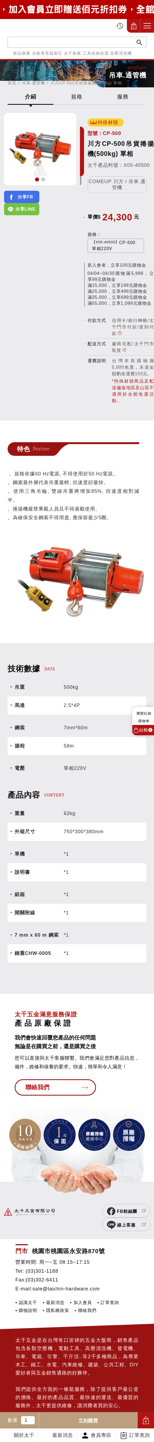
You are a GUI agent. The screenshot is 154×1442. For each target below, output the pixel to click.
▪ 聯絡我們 (85, 1299)
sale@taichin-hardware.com (66, 1277)
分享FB (25, 197)
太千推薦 (72, 53)
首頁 (12, 83)
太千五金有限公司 (33, 26)
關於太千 (24, 1435)
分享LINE (25, 209)
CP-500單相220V (114, 245)
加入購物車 (146, 1420)
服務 (123, 97)
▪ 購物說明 (26, 1299)
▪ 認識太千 (26, 1291)
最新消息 (62, 1435)
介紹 (30, 97)
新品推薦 (21, 53)
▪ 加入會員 (81, 1291)
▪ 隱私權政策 (56, 1299)
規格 (76, 97)
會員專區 (101, 1435)
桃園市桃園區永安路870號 (68, 1240)
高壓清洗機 (121, 53)
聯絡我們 (37, 1087)
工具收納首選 (96, 53)
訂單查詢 (139, 1435)
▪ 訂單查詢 (108, 1291)
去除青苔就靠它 (47, 53)
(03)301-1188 (42, 1260)
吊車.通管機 (33, 83)
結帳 (145, 730)
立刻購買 (88, 1420)
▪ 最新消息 (54, 1291)
